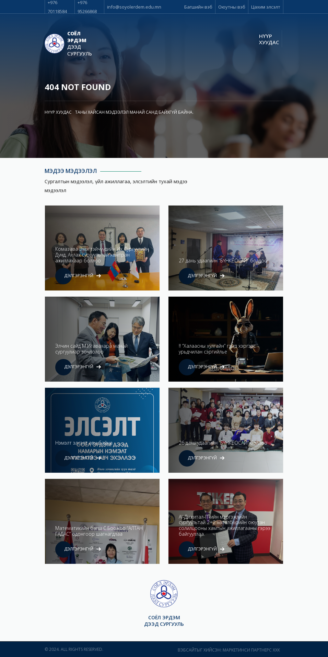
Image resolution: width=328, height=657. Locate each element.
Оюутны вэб (231, 7)
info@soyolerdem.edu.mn (134, 7)
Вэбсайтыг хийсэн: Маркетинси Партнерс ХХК (229, 650)
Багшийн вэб (198, 7)
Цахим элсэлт (265, 7)
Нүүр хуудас (269, 39)
